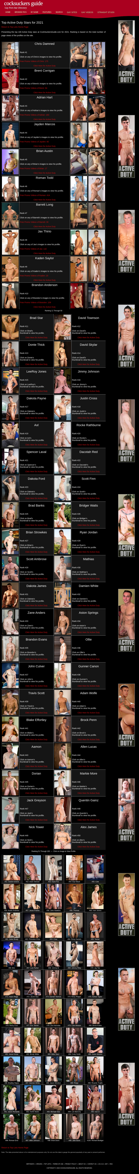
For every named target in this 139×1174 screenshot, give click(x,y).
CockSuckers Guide (23, 3)
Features (47, 12)
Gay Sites (72, 12)
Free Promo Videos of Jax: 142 (33, 249)
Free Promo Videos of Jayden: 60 (34, 142)
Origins (39, 1164)
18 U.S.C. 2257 (103, 1164)
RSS (111, 1164)
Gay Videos (87, 12)
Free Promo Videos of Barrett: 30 (34, 222)
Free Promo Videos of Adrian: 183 (34, 115)
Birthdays (30, 1164)
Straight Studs (105, 12)
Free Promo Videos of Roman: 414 (35, 195)
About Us (82, 1164)
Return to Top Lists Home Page (14, 27)
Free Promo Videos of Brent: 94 (33, 88)
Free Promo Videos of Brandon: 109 (35, 302)
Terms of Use (58, 1164)
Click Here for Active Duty (44, 66)
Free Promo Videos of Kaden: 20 (34, 276)
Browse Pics (21, 12)
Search (59, 12)
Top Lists (47, 1164)
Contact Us (91, 1164)
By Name (34, 12)
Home (7, 12)
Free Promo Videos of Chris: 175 (34, 61)
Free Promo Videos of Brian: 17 (33, 168)
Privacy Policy (71, 1164)
